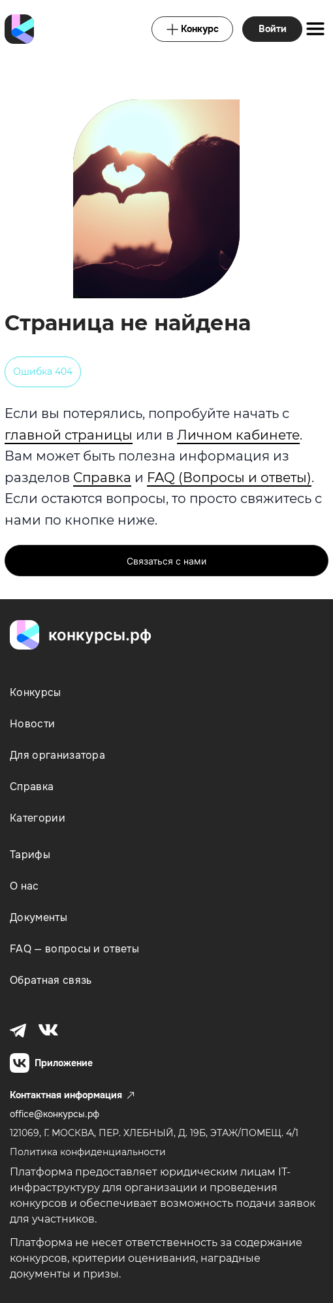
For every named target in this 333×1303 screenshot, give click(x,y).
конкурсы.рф (99, 634)
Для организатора (57, 755)
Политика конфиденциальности (88, 1152)
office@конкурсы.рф (54, 1114)
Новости (32, 724)
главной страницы (69, 435)
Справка (102, 477)
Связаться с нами (166, 560)
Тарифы (30, 854)
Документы (38, 917)
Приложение (51, 1063)
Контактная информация (72, 1095)
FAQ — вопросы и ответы (74, 949)
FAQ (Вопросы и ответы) (229, 477)
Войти (273, 29)
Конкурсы (35, 692)
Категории (37, 818)
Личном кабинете (238, 435)
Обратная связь (50, 980)
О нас (24, 886)
